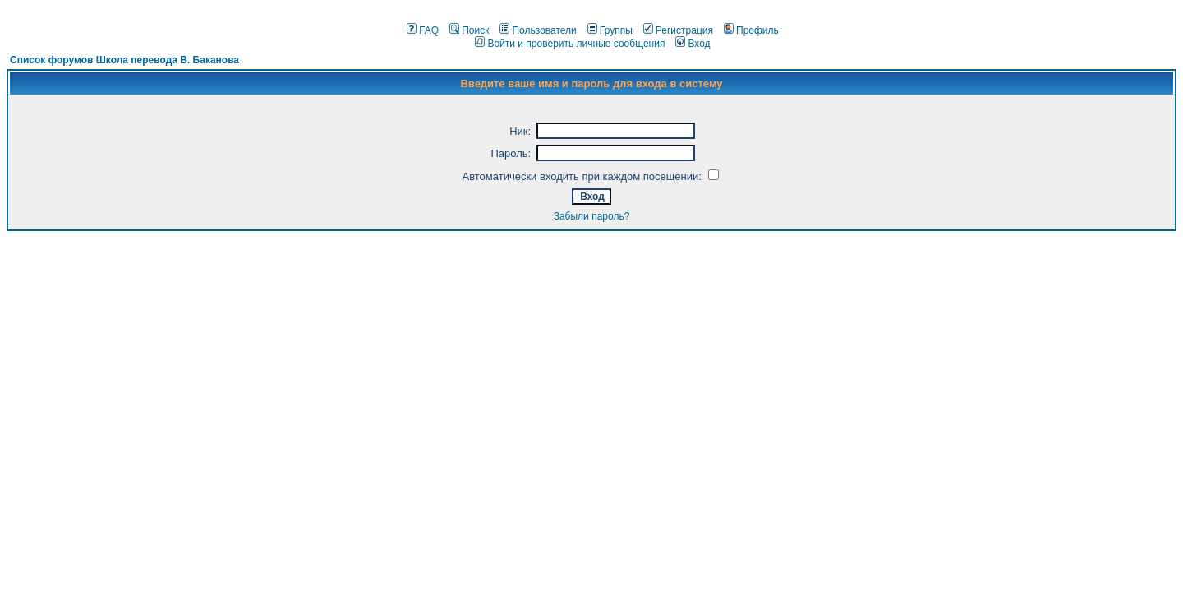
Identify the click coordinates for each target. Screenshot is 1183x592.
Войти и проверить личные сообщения (570, 43)
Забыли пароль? (592, 216)
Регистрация (678, 30)
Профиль (751, 30)
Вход (692, 43)
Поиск (469, 30)
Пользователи (537, 30)
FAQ (423, 30)
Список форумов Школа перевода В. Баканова (124, 60)
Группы (610, 30)
